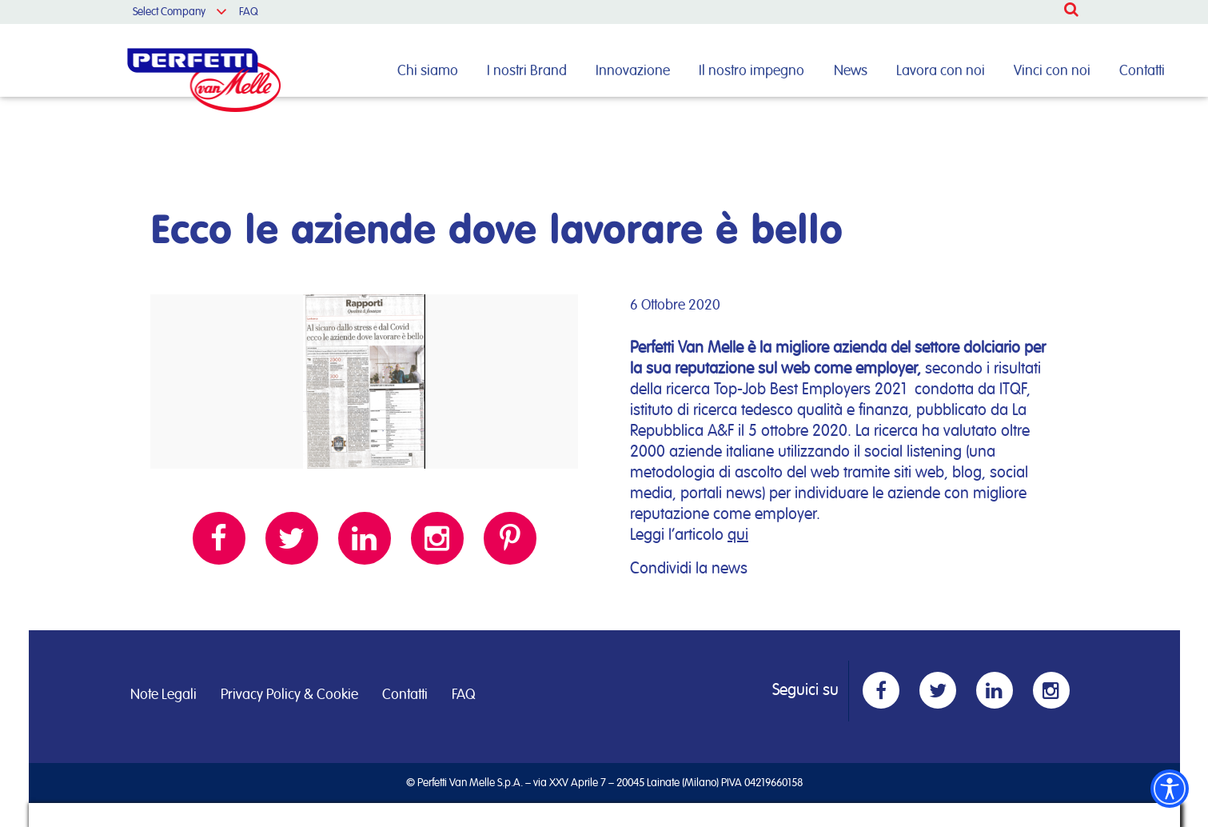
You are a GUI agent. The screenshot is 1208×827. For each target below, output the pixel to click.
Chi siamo (427, 71)
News (850, 71)
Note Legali (163, 695)
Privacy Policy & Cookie (289, 695)
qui (738, 535)
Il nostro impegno (751, 71)
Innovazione (633, 71)
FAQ (248, 12)
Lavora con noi (940, 71)
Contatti (1142, 71)
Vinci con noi (1052, 71)
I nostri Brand (527, 71)
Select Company (169, 12)
